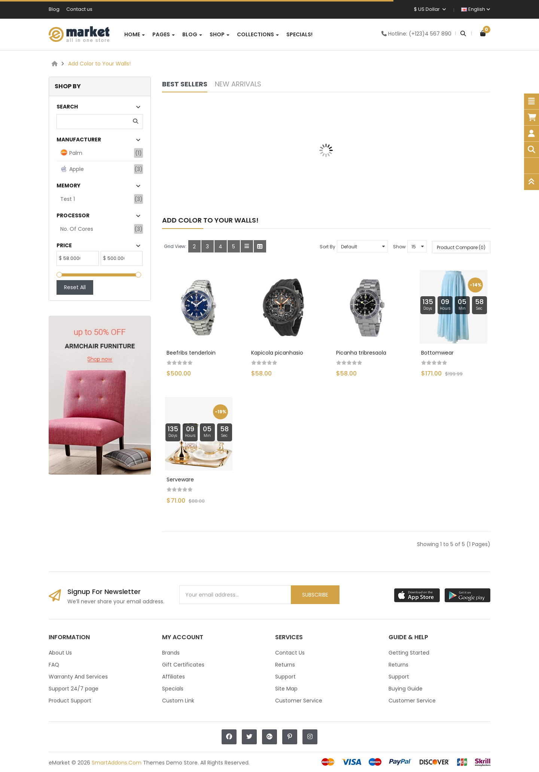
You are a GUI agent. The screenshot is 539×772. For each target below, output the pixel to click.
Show (399, 246)
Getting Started (409, 652)
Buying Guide (406, 688)
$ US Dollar (430, 9)
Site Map (286, 688)
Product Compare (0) (461, 247)
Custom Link (178, 700)
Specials (172, 688)
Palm (71, 153)
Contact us (79, 9)
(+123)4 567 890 (430, 33)
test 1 (67, 199)
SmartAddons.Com (116, 762)
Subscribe (315, 594)
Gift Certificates (183, 664)
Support (285, 676)
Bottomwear (437, 352)
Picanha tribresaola (361, 352)
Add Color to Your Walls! (99, 63)
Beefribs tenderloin (191, 352)
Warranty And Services (78, 676)
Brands (171, 652)
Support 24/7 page (73, 688)
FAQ (54, 664)
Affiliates (173, 676)
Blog (54, 9)
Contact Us (290, 652)
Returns (285, 664)
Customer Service (298, 700)
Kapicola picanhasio (277, 352)
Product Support (70, 700)
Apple (72, 169)
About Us (60, 652)
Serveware (180, 479)
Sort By (327, 246)
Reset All (75, 287)
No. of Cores (76, 229)
